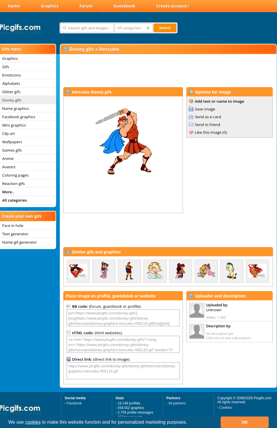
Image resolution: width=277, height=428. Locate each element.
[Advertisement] (168, 71)
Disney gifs (81, 49)
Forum (86, 6)
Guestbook (124, 6)
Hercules (109, 49)
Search (165, 28)
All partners (177, 403)
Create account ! (172, 6)
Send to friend (207, 124)
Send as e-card (208, 116)
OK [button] (245, 422)
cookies (33, 422)
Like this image (208, 132)
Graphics (49, 6)
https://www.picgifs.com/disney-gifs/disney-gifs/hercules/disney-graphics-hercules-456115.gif (123, 370)
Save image (205, 109)
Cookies (225, 408)
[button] (189, 423)
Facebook (74, 403)
